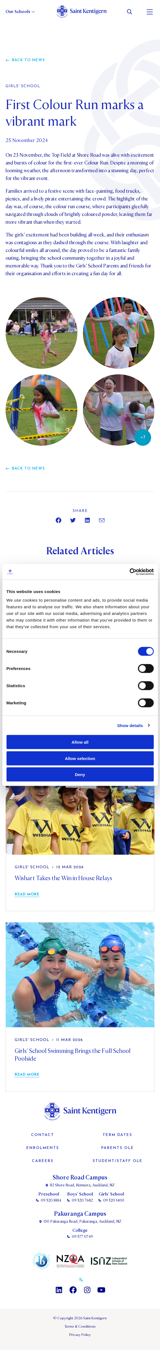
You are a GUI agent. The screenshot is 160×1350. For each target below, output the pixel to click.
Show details (130, 725)
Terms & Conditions (80, 1326)
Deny (80, 774)
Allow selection (80, 758)
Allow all (80, 742)
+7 (143, 437)
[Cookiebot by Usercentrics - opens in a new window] (129, 572)
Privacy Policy (80, 1335)
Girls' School (23, 86)
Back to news (28, 60)
